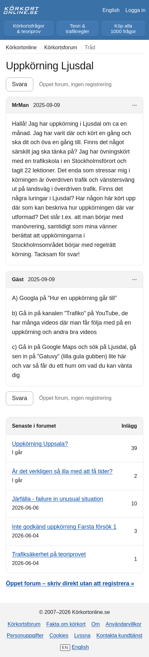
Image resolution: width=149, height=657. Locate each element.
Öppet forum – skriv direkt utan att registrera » (70, 583)
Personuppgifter (25, 635)
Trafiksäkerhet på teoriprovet (49, 554)
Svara (19, 84)
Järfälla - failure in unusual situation (57, 499)
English (111, 10)
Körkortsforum (24, 624)
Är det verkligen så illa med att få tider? (62, 471)
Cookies (58, 635)
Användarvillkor (124, 624)
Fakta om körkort (65, 624)
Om (95, 624)
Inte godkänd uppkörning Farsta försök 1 (64, 527)
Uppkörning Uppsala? (40, 444)
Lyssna (82, 635)
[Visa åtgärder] (134, 105)
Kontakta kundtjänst (119, 635)
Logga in (135, 10)
